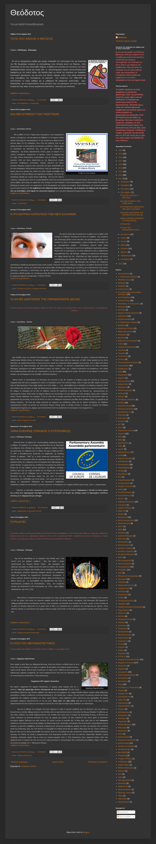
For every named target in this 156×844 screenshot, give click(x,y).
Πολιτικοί (121, 622)
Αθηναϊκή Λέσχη (124, 280)
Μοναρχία (122, 533)
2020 (121, 150)
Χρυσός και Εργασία (126, 746)
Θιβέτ (120, 440)
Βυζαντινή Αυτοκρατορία (127, 341)
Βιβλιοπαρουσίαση (125, 331)
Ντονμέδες (122, 570)
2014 (121, 171)
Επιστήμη (122, 415)
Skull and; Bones (125, 793)
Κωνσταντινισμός (125, 492)
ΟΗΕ (120, 573)
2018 (121, 157)
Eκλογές (121, 771)
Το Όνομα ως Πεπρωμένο (128, 687)
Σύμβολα (121, 669)
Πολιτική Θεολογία (125, 619)
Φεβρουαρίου (126, 256)
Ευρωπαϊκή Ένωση (34, 511)
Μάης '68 (121, 511)
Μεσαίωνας (122, 517)
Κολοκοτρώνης (124, 483)
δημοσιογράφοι (124, 381)
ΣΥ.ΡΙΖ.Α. (122, 656)
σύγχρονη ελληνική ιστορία (129, 659)
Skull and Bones (124, 789)
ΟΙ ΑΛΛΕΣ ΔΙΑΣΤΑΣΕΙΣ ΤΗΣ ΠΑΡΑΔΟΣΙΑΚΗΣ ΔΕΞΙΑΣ (45, 299)
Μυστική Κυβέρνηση (126, 554)
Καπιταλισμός (123, 464)
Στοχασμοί (122, 653)
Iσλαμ (120, 777)
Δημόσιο (121, 378)
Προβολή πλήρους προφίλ (126, 41)
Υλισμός (121, 709)
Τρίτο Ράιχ (122, 700)
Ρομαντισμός (123, 638)
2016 (121, 164)
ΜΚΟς (120, 526)
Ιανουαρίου (125, 259)
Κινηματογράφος (124, 480)
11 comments (42, 100)
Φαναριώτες (123, 715)
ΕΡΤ (120, 424)
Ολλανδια (122, 582)
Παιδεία (121, 598)
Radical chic (123, 786)
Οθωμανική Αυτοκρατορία (128, 576)
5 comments (41, 752)
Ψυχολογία (122, 755)
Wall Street (122, 799)
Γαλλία (120, 344)
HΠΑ (120, 774)
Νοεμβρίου (125, 185)
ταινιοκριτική (123, 678)
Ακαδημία (122, 283)
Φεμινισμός (122, 721)
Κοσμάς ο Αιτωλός (125, 486)
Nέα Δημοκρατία (124, 780)
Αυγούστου (125, 234)
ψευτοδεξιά (122, 752)
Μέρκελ (121, 514)
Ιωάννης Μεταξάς (125, 458)
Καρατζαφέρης (124, 468)
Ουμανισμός (123, 595)
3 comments (41, 200)
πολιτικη (121, 616)
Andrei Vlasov (123, 765)
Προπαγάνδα (123, 632)
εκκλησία (121, 393)
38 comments (43, 507)
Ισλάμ (120, 446)
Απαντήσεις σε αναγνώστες (129, 304)
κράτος (121, 489)
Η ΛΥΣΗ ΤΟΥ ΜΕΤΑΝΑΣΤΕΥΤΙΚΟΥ (32, 643)
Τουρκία (121, 690)
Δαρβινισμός (21, 511)
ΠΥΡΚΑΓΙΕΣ (18, 521)
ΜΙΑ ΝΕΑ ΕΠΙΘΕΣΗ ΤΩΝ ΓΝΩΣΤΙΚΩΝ (34, 114)
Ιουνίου (124, 241)
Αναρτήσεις (122, 812)
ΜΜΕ (120, 530)
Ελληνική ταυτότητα (24, 288)
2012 (121, 179)
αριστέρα (121, 310)
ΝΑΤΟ (120, 557)
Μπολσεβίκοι (123, 542)
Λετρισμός (122, 505)
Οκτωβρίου (125, 189)
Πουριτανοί (122, 628)
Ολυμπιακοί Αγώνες (126, 585)
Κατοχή (121, 471)
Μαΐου (123, 245)
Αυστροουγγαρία (125, 319)
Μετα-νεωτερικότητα (126, 520)
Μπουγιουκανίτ (124, 545)
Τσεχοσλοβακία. (124, 706)
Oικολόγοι (122, 783)
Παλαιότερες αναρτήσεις (97, 762)
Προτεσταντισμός (125, 635)
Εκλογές (121, 396)
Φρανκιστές (122, 731)
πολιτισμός (122, 625)
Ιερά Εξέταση (123, 443)
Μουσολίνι (122, 539)
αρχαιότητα (122, 316)
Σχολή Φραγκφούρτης (127, 675)
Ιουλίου (124, 238)
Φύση (120, 734)
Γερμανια (121, 350)
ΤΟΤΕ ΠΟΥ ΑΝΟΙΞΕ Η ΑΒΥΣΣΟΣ (31, 38)
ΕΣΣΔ (120, 427)
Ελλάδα (121, 403)
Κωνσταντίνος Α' (124, 495)
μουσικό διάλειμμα (125, 536)
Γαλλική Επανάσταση (126, 347)
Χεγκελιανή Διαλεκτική (127, 740)
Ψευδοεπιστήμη (124, 749)
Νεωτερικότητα (124, 567)
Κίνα (120, 477)
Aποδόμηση (123, 762)
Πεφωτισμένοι (123, 610)
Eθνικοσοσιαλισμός (126, 768)
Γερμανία (121, 353)
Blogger (86, 832)
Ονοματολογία (123, 588)
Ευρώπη (121, 434)
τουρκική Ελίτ (123, 693)
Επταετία (121, 421)
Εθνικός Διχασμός (125, 390)
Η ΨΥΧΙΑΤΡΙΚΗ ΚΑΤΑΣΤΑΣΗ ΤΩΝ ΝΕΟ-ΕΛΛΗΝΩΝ (43, 214)
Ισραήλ (121, 449)
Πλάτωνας (122, 613)
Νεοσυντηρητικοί (124, 564)
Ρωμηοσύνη (123, 641)
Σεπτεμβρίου (126, 192)
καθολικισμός (123, 461)
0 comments (41, 285)
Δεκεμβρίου (125, 182)
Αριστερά (121, 307)
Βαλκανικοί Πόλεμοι (126, 328)
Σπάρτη (121, 650)
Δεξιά (19, 420)
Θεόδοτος (27, 12)
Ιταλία (120, 455)
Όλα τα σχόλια (124, 817)
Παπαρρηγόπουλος (126, 601)
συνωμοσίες (123, 672)
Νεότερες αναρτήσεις (19, 762)
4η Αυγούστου (123, 274)
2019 (121, 154)
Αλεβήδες (122, 286)
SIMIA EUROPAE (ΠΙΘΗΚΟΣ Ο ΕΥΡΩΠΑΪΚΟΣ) (40, 431)
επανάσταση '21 (124, 412)
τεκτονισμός (123, 681)
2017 (121, 161)
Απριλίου (124, 248)
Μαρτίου (124, 252)
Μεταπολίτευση (124, 523)
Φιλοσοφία (122, 728)
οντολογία (122, 591)
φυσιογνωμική (123, 737)
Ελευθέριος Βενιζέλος (126, 399)
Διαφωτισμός (123, 384)
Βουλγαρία (122, 335)
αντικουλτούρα (124, 300)
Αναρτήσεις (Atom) (28, 766)
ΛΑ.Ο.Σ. (121, 499)
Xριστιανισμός (123, 802)
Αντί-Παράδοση (22, 103)
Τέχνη (120, 684)
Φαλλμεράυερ (123, 712)
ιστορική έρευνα (124, 452)
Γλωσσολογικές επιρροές (128, 362)
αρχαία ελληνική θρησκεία (128, 313)
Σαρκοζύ (121, 647)
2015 (121, 168)
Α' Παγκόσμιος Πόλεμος (127, 277)
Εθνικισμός (122, 387)
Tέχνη (120, 796)
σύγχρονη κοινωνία (39, 288)
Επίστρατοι (122, 418)
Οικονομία (122, 579)
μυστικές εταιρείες (125, 548)
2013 (121, 175)
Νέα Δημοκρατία (124, 560)
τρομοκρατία (123, 703)
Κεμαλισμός (123, 474)
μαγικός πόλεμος (125, 508)
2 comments (41, 629)
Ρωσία (120, 644)
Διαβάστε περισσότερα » (20, 93)
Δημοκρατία (123, 375)
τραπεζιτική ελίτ (124, 697)
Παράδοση (122, 604)
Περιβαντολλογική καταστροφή (28, 633)
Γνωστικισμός (34, 103)
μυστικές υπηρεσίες (126, 551)
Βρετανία (121, 338)
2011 (121, 264)
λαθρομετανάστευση (24, 755)
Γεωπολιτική (123, 356)
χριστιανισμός (123, 743)
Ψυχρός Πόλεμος (125, 759)
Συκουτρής (122, 666)
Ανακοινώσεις (123, 289)
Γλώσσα (121, 359)
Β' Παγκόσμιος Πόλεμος (127, 322)
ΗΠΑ (120, 437)
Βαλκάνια (122, 325)
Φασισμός (122, 718)
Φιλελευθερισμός (125, 724)
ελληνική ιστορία (124, 406)
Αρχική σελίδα (57, 762)
